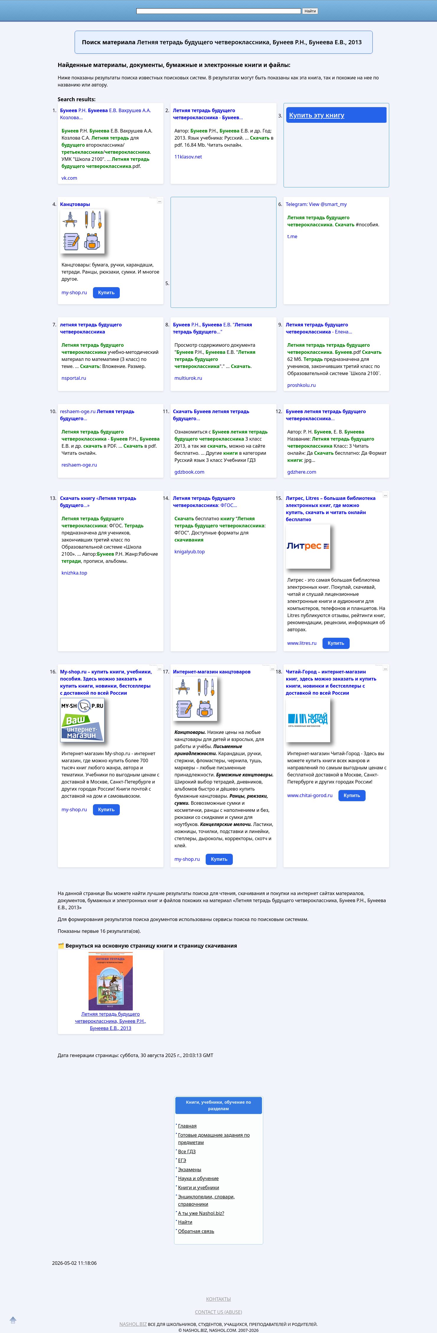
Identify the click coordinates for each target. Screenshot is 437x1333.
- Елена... (319, 328)
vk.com (69, 178)
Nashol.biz (133, 1324)
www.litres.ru (302, 643)
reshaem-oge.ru (79, 465)
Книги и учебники (198, 1187)
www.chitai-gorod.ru (310, 795)
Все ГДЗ (187, 1151)
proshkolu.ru (301, 385)
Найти (185, 1222)
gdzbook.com (189, 472)
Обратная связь (196, 1231)
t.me (292, 236)
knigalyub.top (189, 551)
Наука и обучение (198, 1178)
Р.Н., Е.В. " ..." (212, 328)
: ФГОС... (205, 501)
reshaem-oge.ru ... (97, 415)
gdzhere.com (301, 472)
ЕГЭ (182, 1160)
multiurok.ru (188, 378)
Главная (187, 1126)
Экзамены (190, 1169)
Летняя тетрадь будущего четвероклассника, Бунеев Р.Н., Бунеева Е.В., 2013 (110, 1021)
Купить (106, 292)
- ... (208, 114)
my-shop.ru (74, 292)
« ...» (98, 501)
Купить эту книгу (316, 114)
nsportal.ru (74, 378)
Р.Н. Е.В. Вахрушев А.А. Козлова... (105, 114)
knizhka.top (74, 573)
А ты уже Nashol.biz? (201, 1213)
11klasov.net (188, 156)
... (159, 201)
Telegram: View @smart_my (316, 204)
